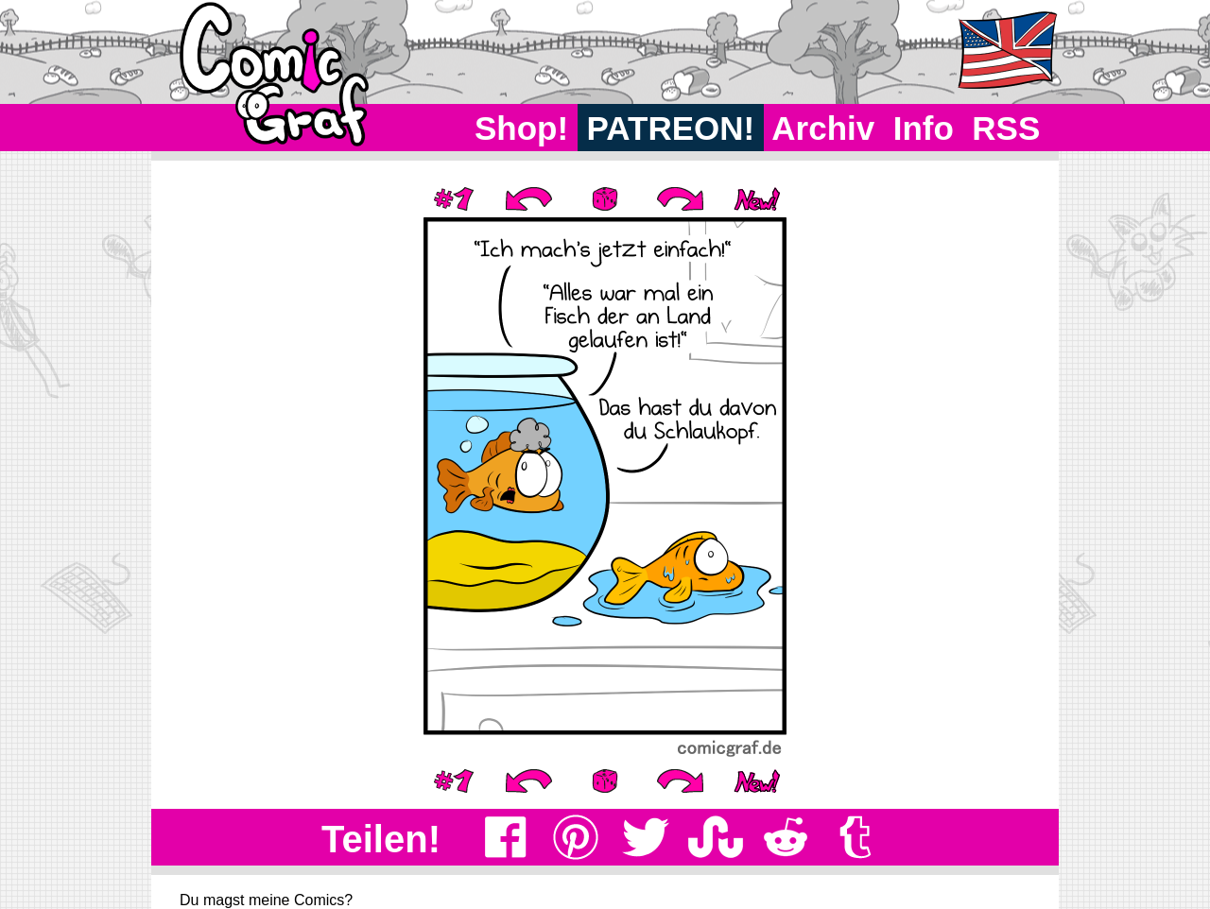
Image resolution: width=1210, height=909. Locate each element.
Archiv (824, 128)
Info (923, 128)
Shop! (521, 128)
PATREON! (671, 128)
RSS (1006, 128)
